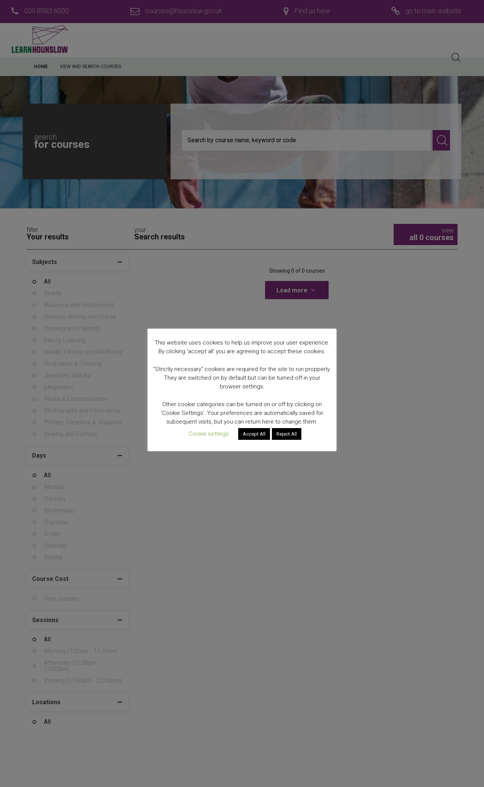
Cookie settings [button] (209, 433)
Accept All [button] (254, 434)
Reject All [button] (286, 434)
